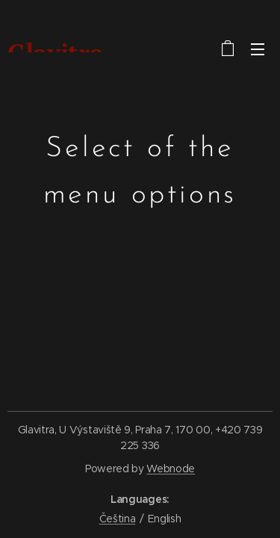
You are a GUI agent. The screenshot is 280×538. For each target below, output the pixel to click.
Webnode (170, 468)
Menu (257, 49)
